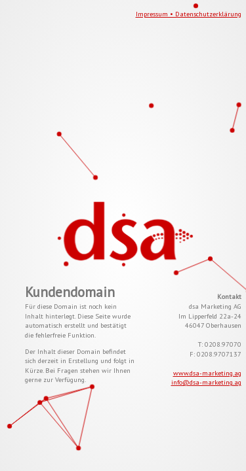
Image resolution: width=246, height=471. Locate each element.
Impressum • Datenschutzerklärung (188, 13)
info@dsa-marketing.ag (206, 382)
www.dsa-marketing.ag (207, 372)
